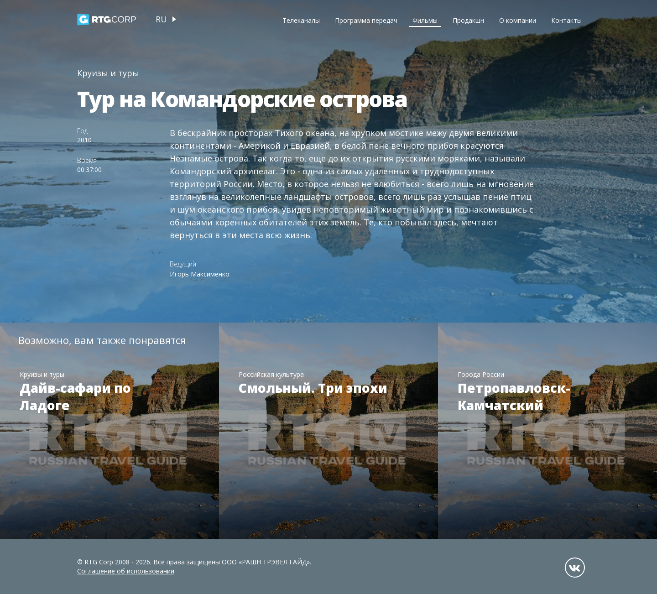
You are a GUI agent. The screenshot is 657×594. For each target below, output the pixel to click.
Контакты (566, 20)
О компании (517, 20)
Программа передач (366, 20)
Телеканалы (301, 20)
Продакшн (468, 20)
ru (161, 19)
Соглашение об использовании (125, 571)
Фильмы (425, 20)
